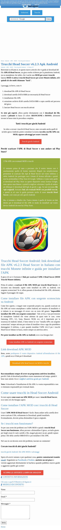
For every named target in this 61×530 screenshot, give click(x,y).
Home (3, 527)
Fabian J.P (30, 67)
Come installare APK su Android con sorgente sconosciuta (30, 342)
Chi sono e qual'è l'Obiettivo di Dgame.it (16, 482)
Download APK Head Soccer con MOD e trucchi (30, 363)
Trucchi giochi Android (30, 141)
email (3, 460)
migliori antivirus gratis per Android (34, 379)
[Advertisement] (30, 40)
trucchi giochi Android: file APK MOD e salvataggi (20, 452)
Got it (37, 5)
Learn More (26, 5)
